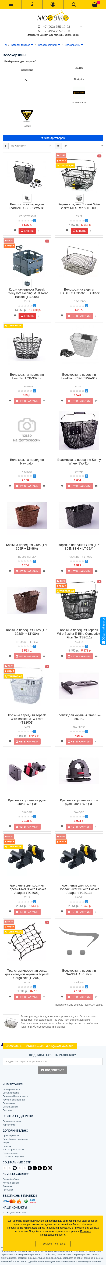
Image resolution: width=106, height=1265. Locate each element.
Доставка (7, 1110)
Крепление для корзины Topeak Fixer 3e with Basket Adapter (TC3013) (79, 889)
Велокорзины (74, 45)
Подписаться (52, 1070)
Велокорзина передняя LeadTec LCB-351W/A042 (27, 206)
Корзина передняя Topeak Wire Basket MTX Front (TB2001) (27, 718)
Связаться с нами (12, 1121)
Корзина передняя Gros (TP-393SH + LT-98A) (27, 631)
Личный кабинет (11, 1179)
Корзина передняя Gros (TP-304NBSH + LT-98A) (79, 546)
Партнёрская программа (15, 1139)
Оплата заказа (10, 1106)
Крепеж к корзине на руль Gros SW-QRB (27, 802)
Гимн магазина (10, 1153)
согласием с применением (74, 1227)
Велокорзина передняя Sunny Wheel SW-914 (79, 461)
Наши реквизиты (11, 1089)
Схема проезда (11, 1092)
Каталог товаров (22, 45)
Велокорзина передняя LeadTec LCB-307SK (27, 376)
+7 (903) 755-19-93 (56, 26)
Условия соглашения (14, 1099)
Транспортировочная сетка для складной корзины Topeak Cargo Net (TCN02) (27, 974)
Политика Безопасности (15, 1096)
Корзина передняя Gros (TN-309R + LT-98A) (27, 546)
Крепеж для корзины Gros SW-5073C (79, 717)
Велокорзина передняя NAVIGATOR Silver (79, 972)
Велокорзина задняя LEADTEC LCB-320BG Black (79, 291)
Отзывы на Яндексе (13, 1156)
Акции (6, 1142)
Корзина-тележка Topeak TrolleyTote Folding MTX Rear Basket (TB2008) (27, 293)
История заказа (11, 1182)
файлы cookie (90, 1220)
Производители (11, 1135)
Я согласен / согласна (53, 1243)
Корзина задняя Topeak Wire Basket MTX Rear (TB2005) (79, 206)
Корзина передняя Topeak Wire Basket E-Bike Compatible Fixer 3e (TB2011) (79, 633)
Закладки (7, 1186)
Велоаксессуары (49, 45)
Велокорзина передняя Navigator (27, 461)
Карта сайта (9, 1124)
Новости (7, 1146)
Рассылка (8, 1189)
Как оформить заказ (13, 1149)
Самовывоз (9, 1103)
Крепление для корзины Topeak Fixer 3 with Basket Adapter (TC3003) (27, 889)
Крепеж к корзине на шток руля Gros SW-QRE (79, 802)
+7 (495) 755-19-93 (56, 31)
